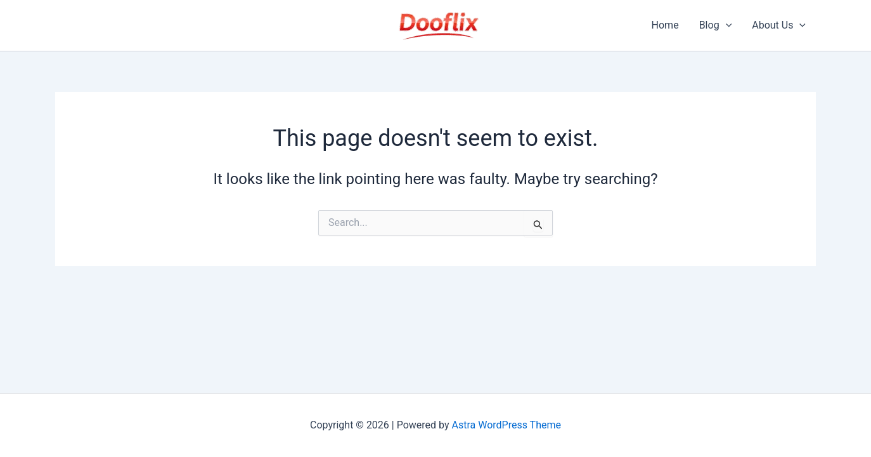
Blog (715, 25)
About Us (779, 25)
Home (665, 25)
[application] (725, 25)
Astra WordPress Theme (506, 425)
